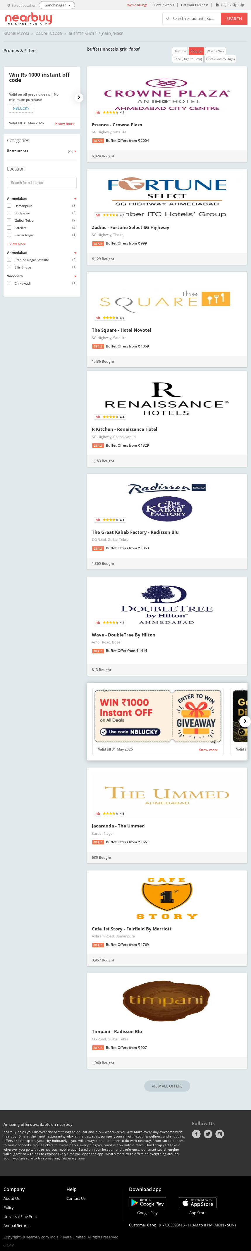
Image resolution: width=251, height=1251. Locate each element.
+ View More (16, 244)
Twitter (208, 1134)
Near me (179, 51)
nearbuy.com (16, 34)
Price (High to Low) (187, 59)
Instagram (219, 1134)
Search (234, 18)
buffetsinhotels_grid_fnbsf (96, 34)
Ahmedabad (17, 198)
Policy (9, 1207)
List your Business (194, 5)
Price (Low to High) (220, 59)
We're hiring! (137, 5)
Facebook (196, 1134)
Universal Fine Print (20, 1216)
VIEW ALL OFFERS (167, 1086)
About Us (12, 1198)
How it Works (164, 5)
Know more (65, 123)
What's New (215, 51)
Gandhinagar (49, 34)
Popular (196, 51)
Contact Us (75, 1198)
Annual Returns (17, 1225)
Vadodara (15, 275)
